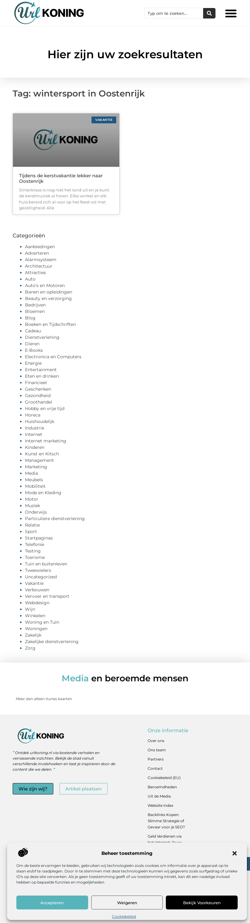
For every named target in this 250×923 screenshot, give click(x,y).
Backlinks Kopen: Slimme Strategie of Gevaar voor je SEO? (166, 820)
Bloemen (35, 311)
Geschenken (38, 389)
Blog (30, 318)
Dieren (32, 344)
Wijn (30, 609)
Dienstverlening (42, 337)
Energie (33, 363)
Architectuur (38, 266)
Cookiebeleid (124, 916)
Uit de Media (159, 796)
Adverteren (37, 253)
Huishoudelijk (39, 421)
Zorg (30, 648)
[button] (235, 853)
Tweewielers (38, 570)
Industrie (34, 428)
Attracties (35, 272)
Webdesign (37, 602)
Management (39, 460)
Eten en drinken (42, 376)
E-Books (34, 350)
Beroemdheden (162, 787)
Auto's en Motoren (45, 285)
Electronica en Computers (53, 356)
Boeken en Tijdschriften (50, 324)
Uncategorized (41, 577)
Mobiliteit (35, 486)
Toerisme (35, 557)
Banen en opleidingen (48, 292)
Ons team (157, 750)
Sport (31, 531)
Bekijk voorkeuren (202, 902)
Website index (160, 805)
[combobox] (174, 13)
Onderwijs (36, 512)
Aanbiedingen (40, 246)
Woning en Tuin (42, 622)
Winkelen (35, 615)
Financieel (36, 382)
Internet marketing (45, 441)
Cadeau (33, 331)
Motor (31, 499)
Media (31, 473)
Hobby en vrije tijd (44, 408)
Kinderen (34, 447)
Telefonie (34, 544)
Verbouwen (37, 590)
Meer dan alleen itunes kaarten (44, 698)
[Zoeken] (209, 13)
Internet (33, 434)
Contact (155, 768)
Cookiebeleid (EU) (164, 777)
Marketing (36, 467)
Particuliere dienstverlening (55, 518)
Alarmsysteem (40, 259)
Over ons (156, 740)
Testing (33, 551)
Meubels (34, 479)
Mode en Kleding (43, 492)
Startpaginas (39, 538)
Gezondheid (38, 395)
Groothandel (38, 402)
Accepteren (52, 902)
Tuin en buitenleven (46, 564)
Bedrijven (35, 305)
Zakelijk (33, 635)
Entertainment (41, 369)
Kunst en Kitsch (42, 454)
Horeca (32, 415)
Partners (156, 759)
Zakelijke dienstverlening (52, 641)
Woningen (36, 628)
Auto (30, 279)
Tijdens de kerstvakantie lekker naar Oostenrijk (61, 178)
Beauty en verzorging (48, 298)
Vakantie (34, 583)
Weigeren (127, 902)
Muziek (32, 505)
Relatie (32, 525)
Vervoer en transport (47, 596)
